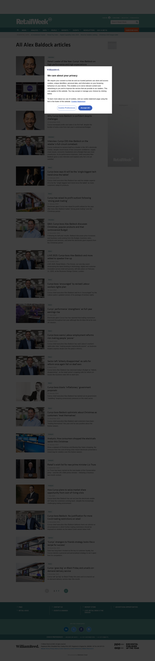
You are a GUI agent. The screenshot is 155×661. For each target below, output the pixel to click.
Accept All (85, 108)
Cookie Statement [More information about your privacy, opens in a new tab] (78, 101)
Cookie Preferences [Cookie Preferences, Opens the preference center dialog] (66, 108)
